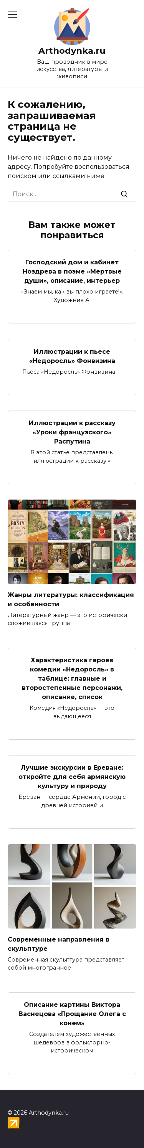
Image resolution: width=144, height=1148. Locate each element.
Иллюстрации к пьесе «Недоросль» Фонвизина (72, 356)
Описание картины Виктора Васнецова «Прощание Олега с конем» (72, 1014)
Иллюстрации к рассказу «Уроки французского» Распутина (72, 432)
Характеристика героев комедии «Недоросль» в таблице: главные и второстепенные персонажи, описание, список (72, 678)
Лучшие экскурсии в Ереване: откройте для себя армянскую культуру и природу (72, 777)
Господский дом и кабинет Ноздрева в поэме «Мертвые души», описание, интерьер (72, 271)
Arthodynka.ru (72, 50)
